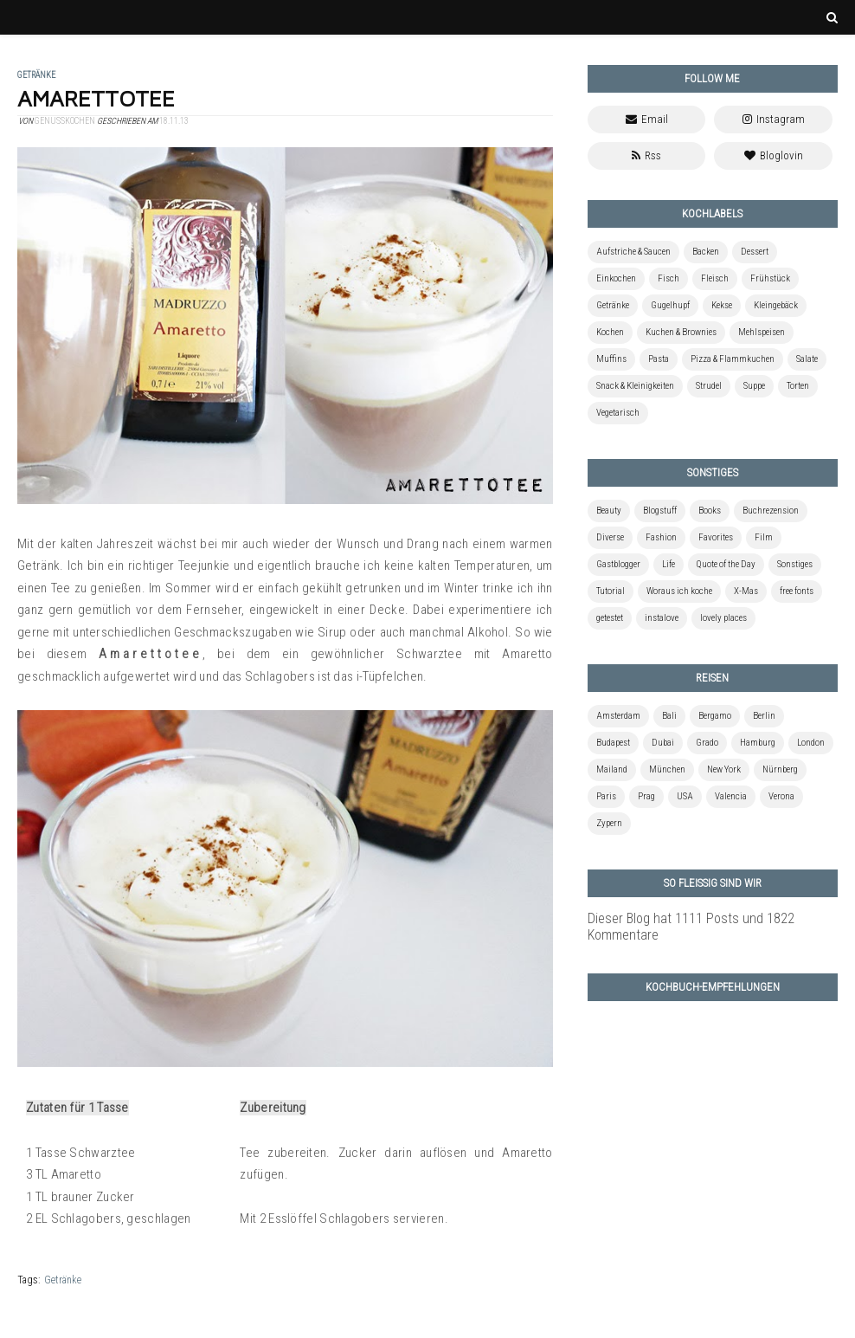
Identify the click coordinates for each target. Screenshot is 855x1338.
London (811, 742)
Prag (646, 796)
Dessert (754, 251)
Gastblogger (618, 564)
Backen (705, 251)
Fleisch (715, 278)
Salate (807, 359)
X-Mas (746, 591)
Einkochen (616, 278)
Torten (798, 385)
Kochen (610, 332)
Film (764, 537)
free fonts (796, 591)
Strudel (709, 385)
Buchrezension (770, 510)
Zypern (609, 823)
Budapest (613, 742)
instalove (661, 618)
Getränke (62, 1280)
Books (709, 510)
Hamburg (757, 742)
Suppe (754, 385)
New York (724, 769)
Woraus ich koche (679, 591)
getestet (609, 618)
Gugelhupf (670, 305)
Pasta (658, 359)
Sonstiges (795, 564)
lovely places (723, 618)
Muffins (611, 359)
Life (668, 564)
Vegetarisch (618, 412)
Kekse (721, 305)
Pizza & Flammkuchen (733, 359)
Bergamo (714, 715)
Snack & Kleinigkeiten (635, 385)
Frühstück (770, 278)
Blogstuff (660, 510)
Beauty (608, 510)
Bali (669, 715)
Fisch (668, 278)
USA (685, 796)
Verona (781, 796)
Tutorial (610, 591)
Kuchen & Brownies (681, 332)
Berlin (764, 715)
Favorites (715, 537)
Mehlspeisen (761, 332)
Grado (707, 742)
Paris (606, 796)
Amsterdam (618, 715)
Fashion (661, 537)
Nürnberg (780, 769)
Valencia (731, 796)
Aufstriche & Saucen (633, 251)
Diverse (610, 537)
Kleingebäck (776, 305)
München (667, 769)
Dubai (663, 742)
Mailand (611, 769)
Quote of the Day (726, 564)
